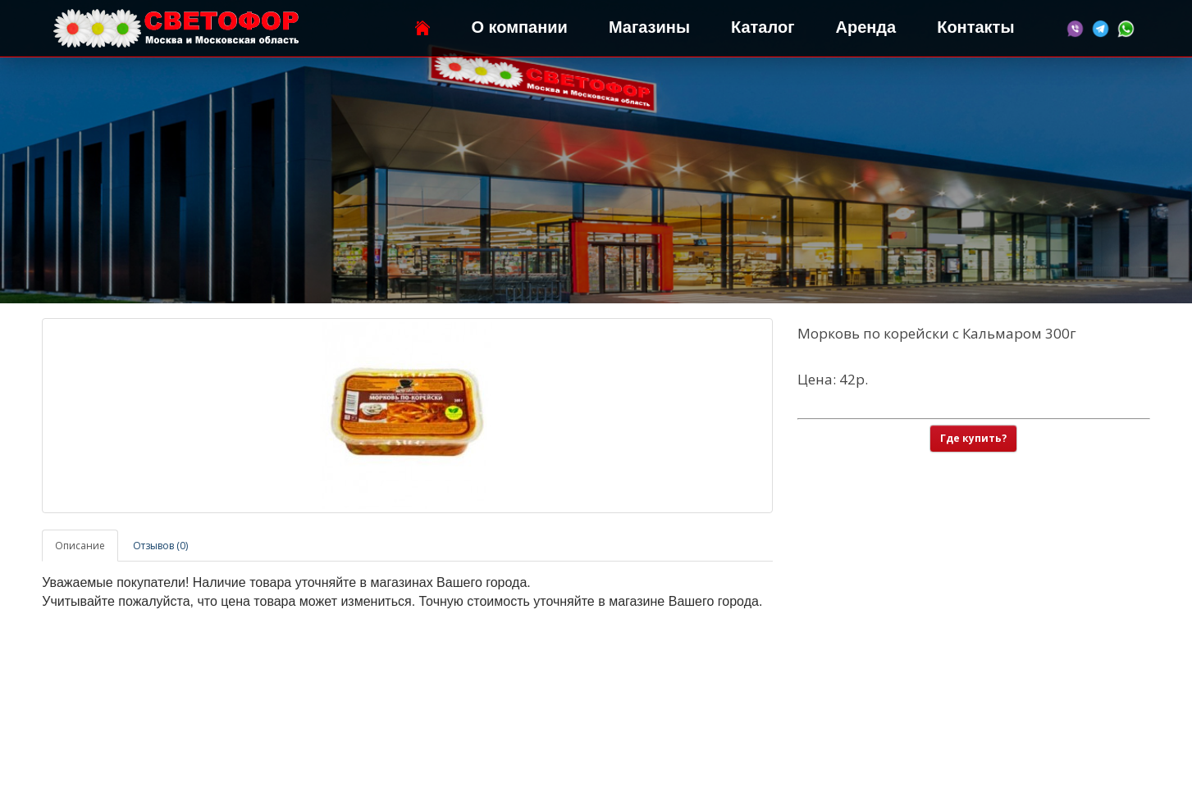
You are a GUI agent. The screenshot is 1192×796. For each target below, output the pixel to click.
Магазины (649, 27)
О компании (519, 27)
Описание (80, 546)
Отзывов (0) (160, 546)
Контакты (975, 27)
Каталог (762, 27)
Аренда (865, 27)
